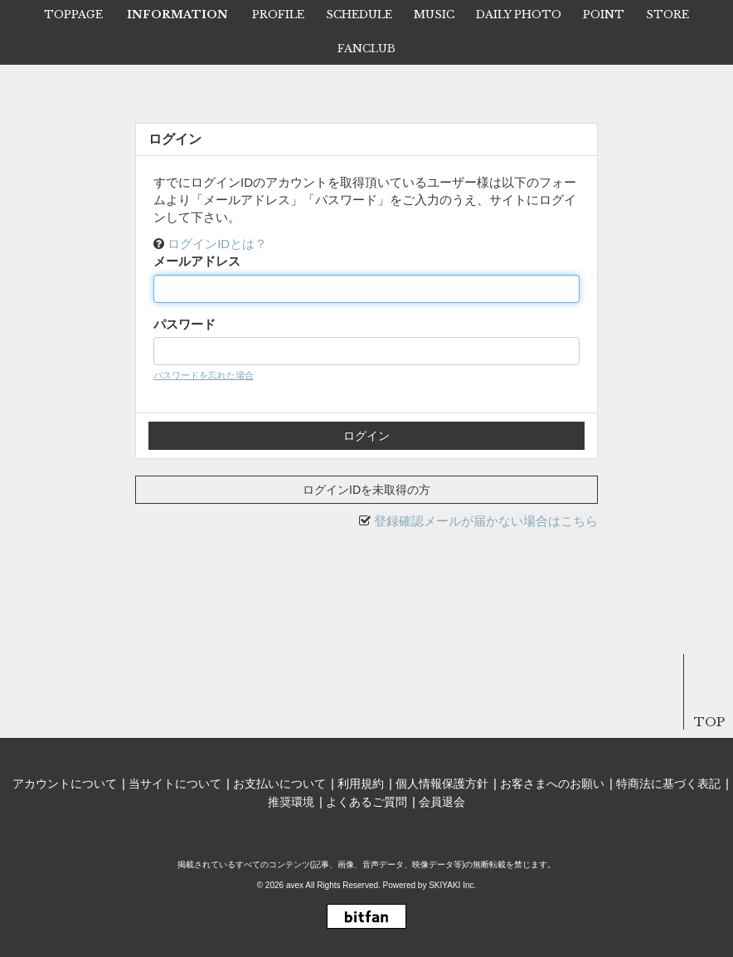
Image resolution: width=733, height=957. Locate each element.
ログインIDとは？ (217, 244)
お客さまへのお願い (552, 783)
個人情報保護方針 (442, 783)
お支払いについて (279, 783)
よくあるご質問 (366, 801)
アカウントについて (64, 783)
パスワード (184, 324)
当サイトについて (175, 783)
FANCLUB (366, 49)
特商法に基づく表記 (668, 783)
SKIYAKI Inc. (452, 885)
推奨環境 (291, 801)
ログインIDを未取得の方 (366, 489)
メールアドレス (196, 261)
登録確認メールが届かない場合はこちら (486, 521)
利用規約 (360, 783)
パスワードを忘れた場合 (203, 375)
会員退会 (442, 801)
